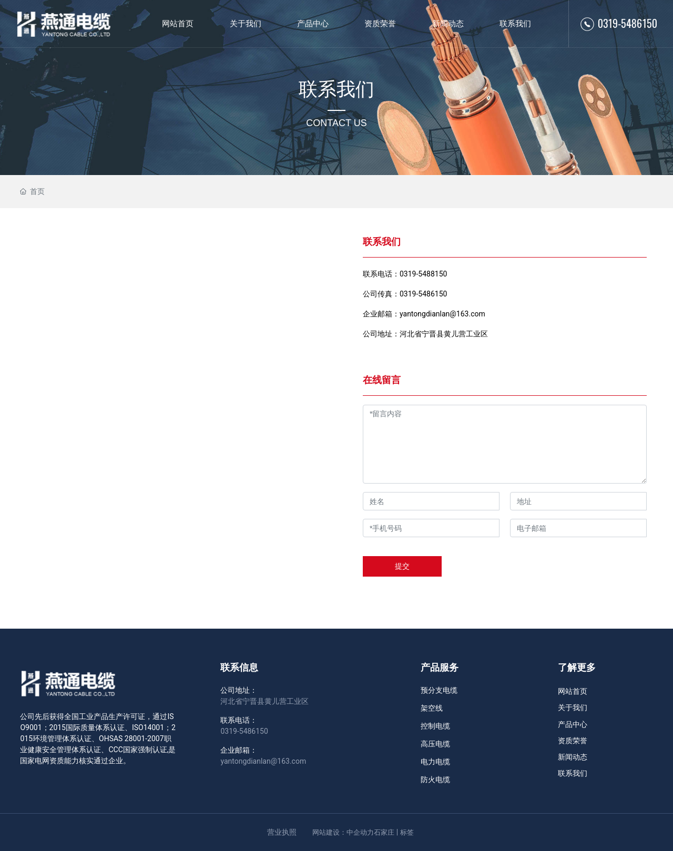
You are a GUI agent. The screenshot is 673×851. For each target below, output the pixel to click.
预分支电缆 (439, 690)
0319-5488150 (423, 274)
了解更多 (577, 667)
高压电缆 (435, 744)
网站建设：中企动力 (343, 832)
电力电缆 (435, 761)
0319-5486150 (627, 23)
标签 (407, 832)
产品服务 (439, 667)
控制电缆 (435, 726)
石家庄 (384, 832)
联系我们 (336, 89)
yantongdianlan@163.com (442, 314)
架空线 (432, 708)
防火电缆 (435, 779)
